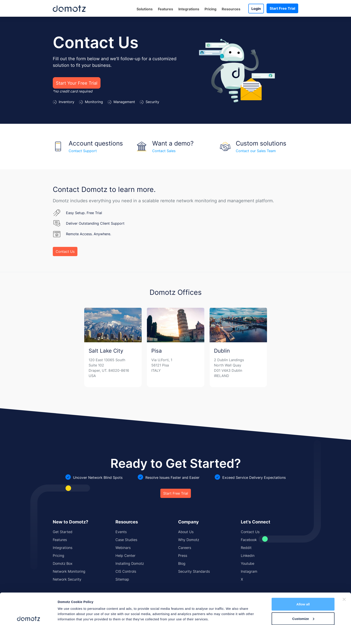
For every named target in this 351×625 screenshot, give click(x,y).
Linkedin (247, 555)
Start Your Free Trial (76, 83)
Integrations (188, 9)
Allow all (303, 584)
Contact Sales (164, 150)
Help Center (125, 555)
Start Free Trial (282, 8)
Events (121, 531)
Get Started (62, 531)
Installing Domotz (129, 563)
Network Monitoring (69, 571)
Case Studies (126, 539)
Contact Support (83, 150)
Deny (303, 613)
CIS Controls (125, 571)
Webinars (123, 547)
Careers (184, 547)
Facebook (249, 539)
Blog (181, 563)
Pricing (210, 9)
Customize (303, 599)
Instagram (249, 571)
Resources (231, 9)
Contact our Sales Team (256, 150)
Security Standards (194, 571)
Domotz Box (62, 563)
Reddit (246, 547)
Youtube (247, 563)
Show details (68, 611)
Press (182, 555)
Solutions (145, 9)
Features (165, 9)
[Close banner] (344, 579)
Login (256, 8)
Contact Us (65, 251)
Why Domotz (188, 539)
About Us (186, 531)
